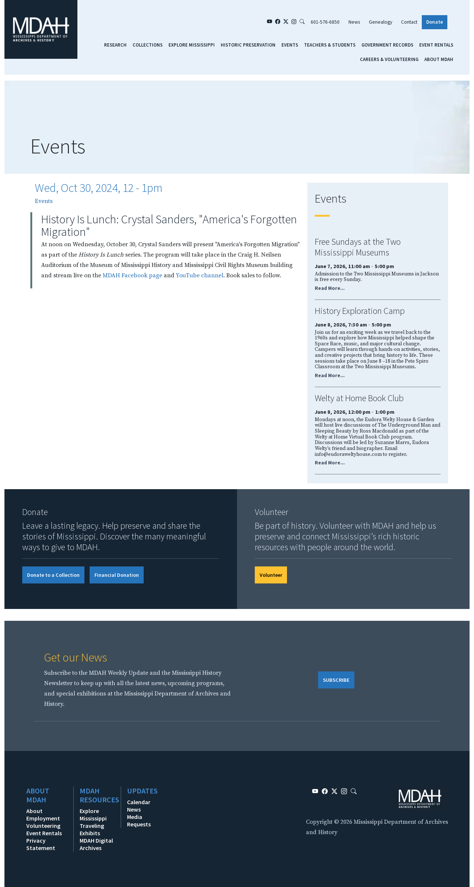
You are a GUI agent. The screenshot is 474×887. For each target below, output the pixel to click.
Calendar (138, 802)
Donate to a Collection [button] (53, 575)
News (354, 22)
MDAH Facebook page (132, 275)
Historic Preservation (248, 45)
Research (115, 45)
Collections (148, 45)
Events (289, 45)
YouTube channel (199, 275)
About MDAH (438, 59)
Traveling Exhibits (92, 829)
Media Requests (139, 820)
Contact (409, 22)
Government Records (387, 45)
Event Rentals (436, 45)
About (34, 811)
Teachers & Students (330, 45)
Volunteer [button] (271, 575)
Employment (43, 818)
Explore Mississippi (191, 45)
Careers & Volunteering (389, 59)
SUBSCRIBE (336, 680)
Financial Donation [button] (116, 575)
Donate (434, 22)
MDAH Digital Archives (96, 844)
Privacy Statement (40, 844)
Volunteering (43, 825)
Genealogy (380, 22)
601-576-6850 (325, 22)
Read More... (330, 288)
